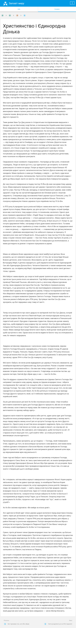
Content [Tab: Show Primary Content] (57, 9)
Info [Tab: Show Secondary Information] (19, 9)
